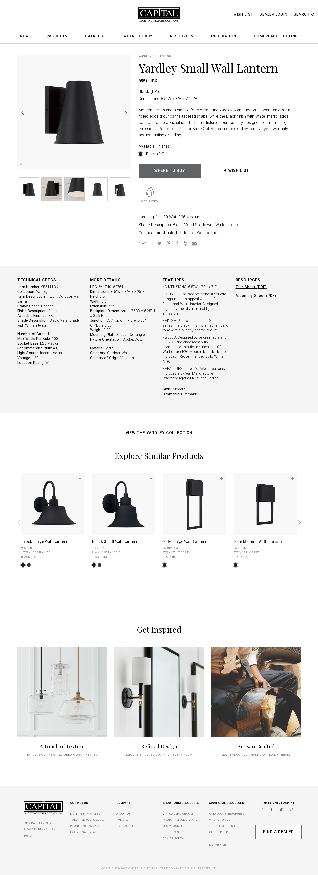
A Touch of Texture (62, 746)
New (24, 36)
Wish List (243, 14)
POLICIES (122, 819)
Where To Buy (138, 36)
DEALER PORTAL (174, 838)
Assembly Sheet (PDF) (256, 296)
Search (304, 14)
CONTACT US (125, 826)
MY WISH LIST (218, 844)
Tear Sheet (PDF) (251, 287)
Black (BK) (149, 91)
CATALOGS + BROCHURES (226, 813)
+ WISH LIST (236, 170)
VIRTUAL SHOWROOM (178, 813)
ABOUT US (123, 813)
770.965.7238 (90, 826)
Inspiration (223, 36)
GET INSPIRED (218, 832)
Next (126, 112)
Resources (182, 36)
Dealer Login (273, 14)
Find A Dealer (278, 831)
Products (56, 36)
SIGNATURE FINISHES (223, 826)
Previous (22, 112)
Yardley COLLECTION (155, 56)
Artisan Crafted (256, 746)
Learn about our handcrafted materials (255, 754)
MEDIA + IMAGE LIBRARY (180, 819)
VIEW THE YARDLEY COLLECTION (159, 432)
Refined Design (159, 746)
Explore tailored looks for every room (159, 754)
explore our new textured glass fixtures (62, 754)
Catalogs (95, 36)
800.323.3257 (95, 819)
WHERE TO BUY (169, 170)
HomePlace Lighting (276, 36)
